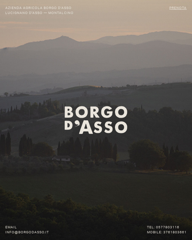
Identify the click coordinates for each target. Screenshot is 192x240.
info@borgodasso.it (27, 232)
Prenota (178, 8)
